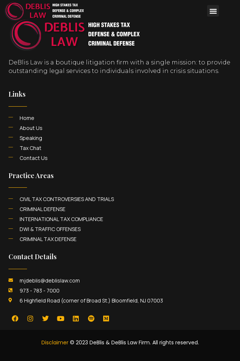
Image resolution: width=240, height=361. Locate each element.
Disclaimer (54, 342)
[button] (213, 7)
